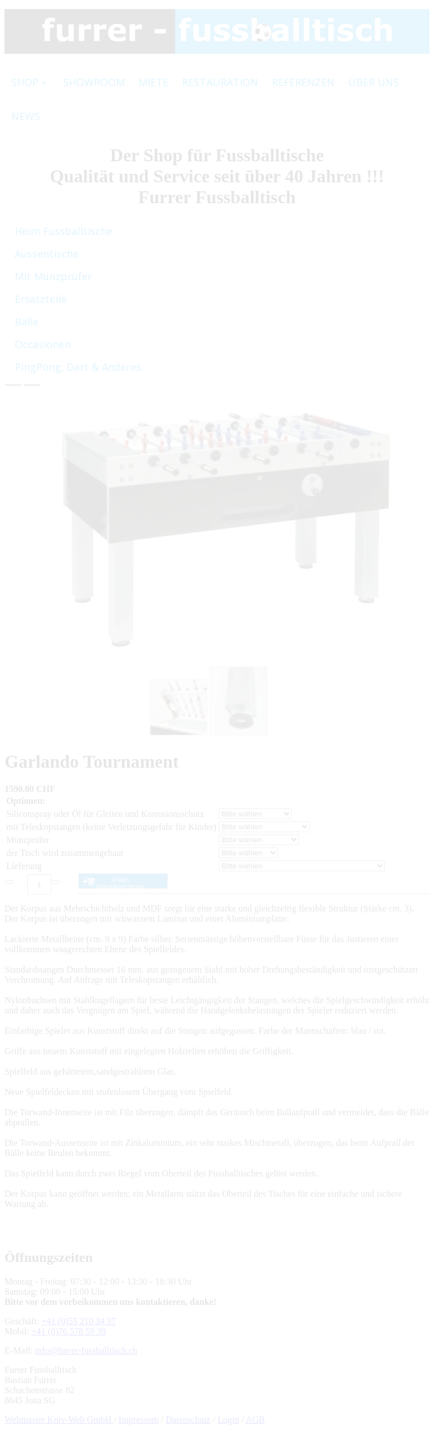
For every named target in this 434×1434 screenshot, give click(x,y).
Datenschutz (188, 1419)
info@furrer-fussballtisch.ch (86, 1350)
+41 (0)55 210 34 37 (78, 1321)
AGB (255, 1419)
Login (228, 1419)
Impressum (139, 1419)
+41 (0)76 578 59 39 (69, 1331)
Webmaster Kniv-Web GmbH (59, 1419)
